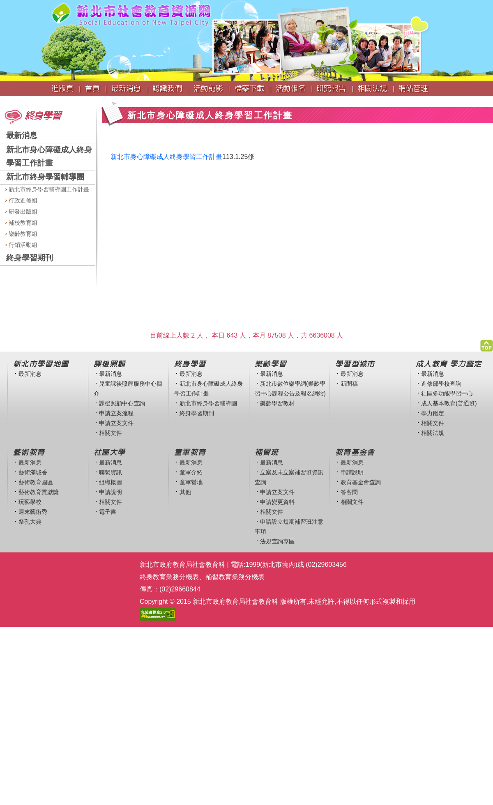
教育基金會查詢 (361, 482)
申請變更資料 (277, 502)
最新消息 (21, 135)
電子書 (107, 511)
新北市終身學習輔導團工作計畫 (47, 189)
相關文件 (110, 433)
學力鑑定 (432, 413)
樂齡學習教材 (277, 403)
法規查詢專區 (277, 541)
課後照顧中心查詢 (122, 403)
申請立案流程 (116, 413)
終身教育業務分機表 (169, 576)
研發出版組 (21, 211)
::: (2, 100)
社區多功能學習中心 (447, 393)
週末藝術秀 (32, 511)
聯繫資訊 (110, 472)
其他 (185, 492)
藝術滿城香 (32, 472)
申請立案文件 (116, 423)
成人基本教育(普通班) (449, 403)
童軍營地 (191, 482)
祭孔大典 (29, 521)
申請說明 (110, 492)
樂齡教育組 (21, 233)
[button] (486, 343)
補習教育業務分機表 (235, 576)
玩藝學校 (29, 502)
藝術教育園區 (35, 482)
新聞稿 (349, 383)
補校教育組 (21, 222)
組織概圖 (110, 482)
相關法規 (432, 433)
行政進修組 (21, 200)
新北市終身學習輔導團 (45, 176)
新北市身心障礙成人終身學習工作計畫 (166, 156)
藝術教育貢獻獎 (38, 492)
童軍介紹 (191, 472)
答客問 (349, 492)
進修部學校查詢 (441, 383)
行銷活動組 (21, 245)
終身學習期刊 (29, 257)
